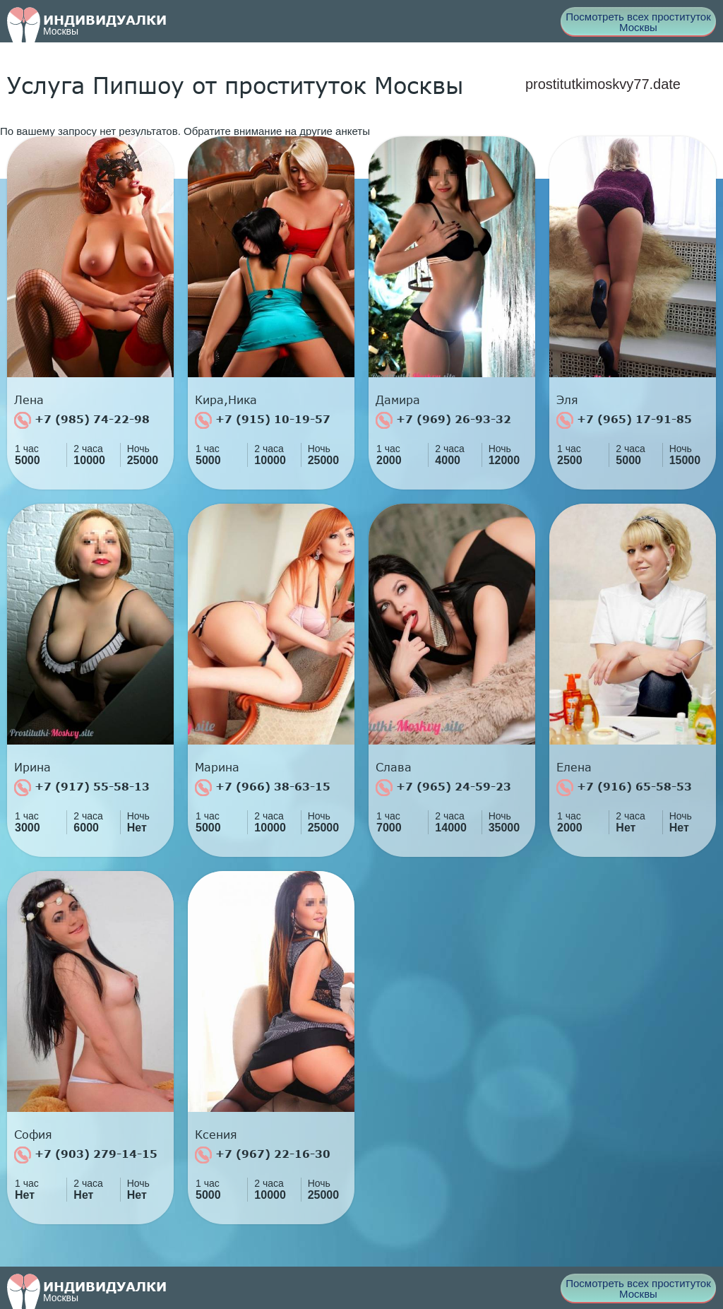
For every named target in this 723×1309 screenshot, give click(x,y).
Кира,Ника (226, 399)
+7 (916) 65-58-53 (624, 787)
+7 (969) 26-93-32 (443, 420)
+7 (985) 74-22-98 (82, 420)
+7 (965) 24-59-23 (443, 787)
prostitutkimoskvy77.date (603, 84)
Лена (29, 399)
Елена (574, 767)
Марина (217, 767)
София (33, 1134)
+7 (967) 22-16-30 (262, 1155)
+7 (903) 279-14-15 (85, 1155)
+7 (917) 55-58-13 (82, 787)
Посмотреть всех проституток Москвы (638, 22)
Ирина (32, 767)
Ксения (216, 1134)
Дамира (398, 399)
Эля (567, 399)
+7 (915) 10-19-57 (262, 420)
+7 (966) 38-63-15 (262, 787)
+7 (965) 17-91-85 (624, 420)
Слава (394, 767)
